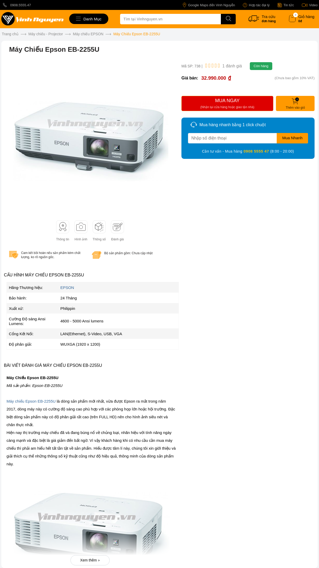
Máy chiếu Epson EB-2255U (31, 401)
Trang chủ (10, 34)
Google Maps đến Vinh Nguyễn (209, 5)
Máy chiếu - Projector (45, 34)
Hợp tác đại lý (256, 5)
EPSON (67, 287)
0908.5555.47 (16, 5)
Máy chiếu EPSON (88, 34)
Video (310, 5)
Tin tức (285, 5)
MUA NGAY (227, 104)
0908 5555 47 (257, 151)
